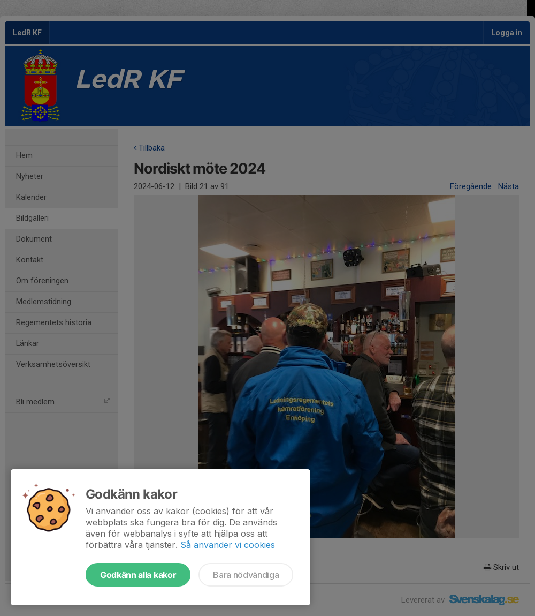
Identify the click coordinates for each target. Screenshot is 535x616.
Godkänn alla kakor (138, 574)
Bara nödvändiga (246, 574)
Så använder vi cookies (227, 544)
